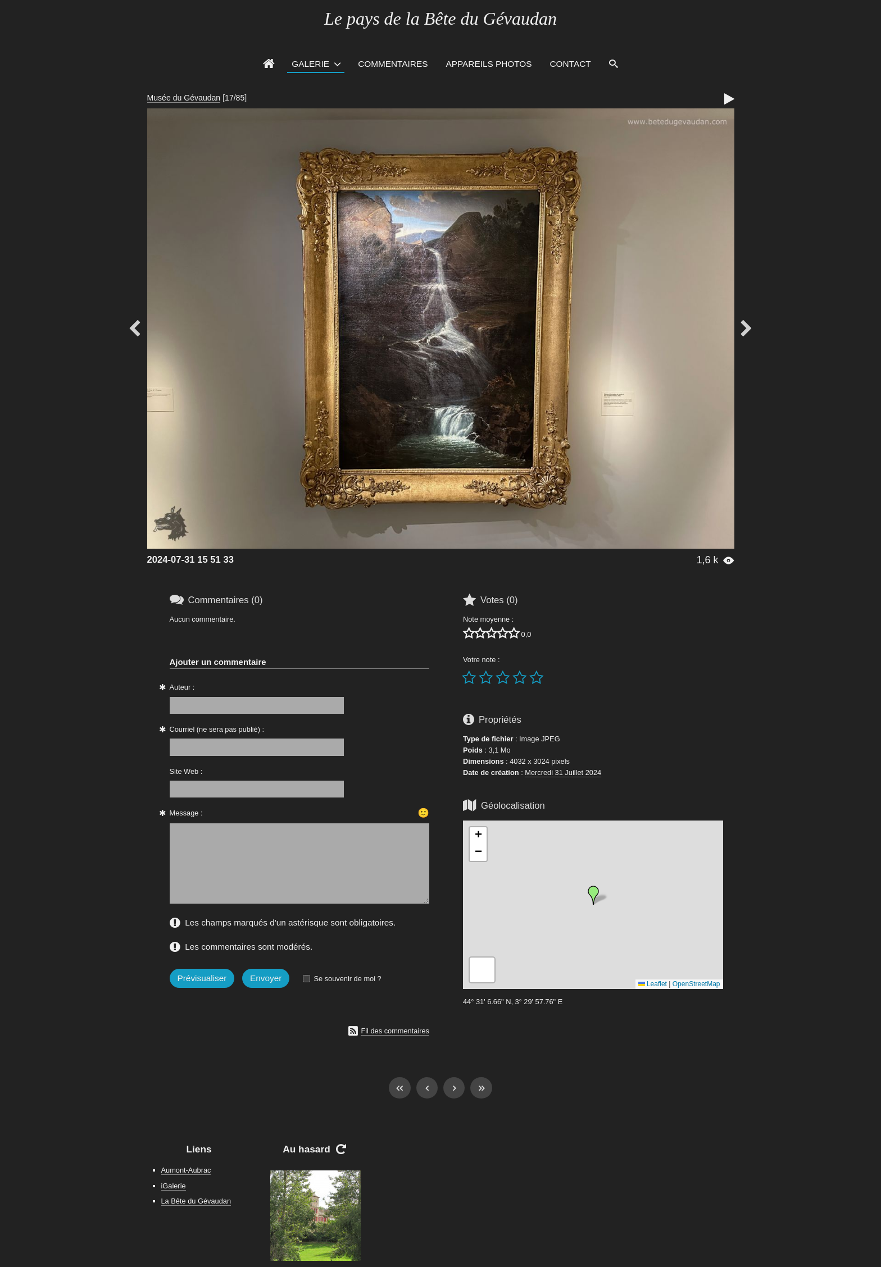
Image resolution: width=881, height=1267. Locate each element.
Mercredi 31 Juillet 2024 (563, 772)
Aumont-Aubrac (186, 1170)
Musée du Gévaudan (184, 97)
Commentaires (393, 64)
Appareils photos (489, 64)
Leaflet (652, 984)
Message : (186, 813)
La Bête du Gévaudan (196, 1201)
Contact (570, 64)
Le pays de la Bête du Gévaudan (440, 18)
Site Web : (186, 771)
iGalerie (173, 1186)
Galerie (310, 64)
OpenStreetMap (696, 984)
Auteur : (182, 687)
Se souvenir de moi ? (347, 978)
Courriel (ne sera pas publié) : (217, 729)
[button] (593, 895)
